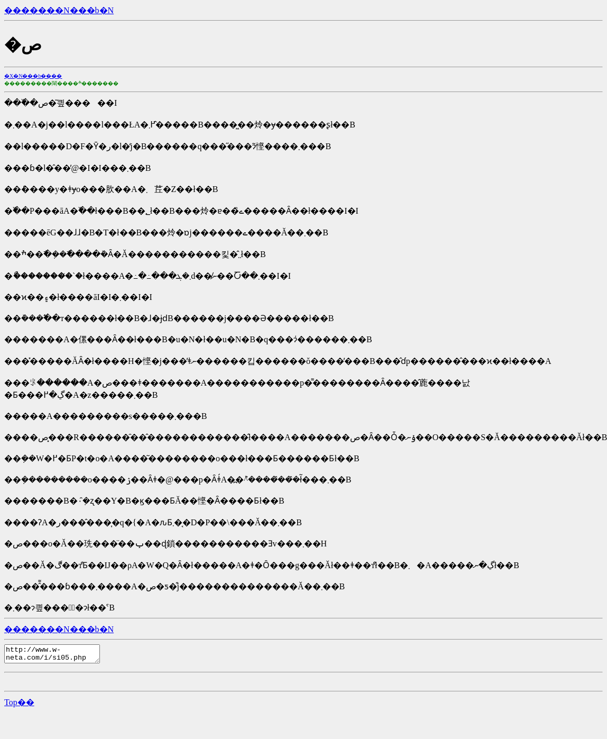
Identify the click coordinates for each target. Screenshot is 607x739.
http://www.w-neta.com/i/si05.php (57, 655)
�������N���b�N (59, 10)
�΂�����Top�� (19, 705)
